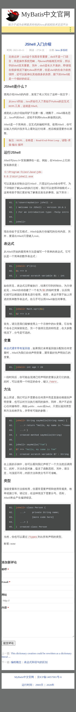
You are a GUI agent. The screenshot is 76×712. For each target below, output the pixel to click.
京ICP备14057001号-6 (49, 681)
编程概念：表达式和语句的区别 (29, 666)
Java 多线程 (61, 50)
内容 (4, 607)
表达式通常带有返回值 (17, 348)
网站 (4, 594)
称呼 (4, 569)
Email (5, 581)
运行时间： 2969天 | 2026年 (38, 689)
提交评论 (8, 647)
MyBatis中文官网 (45, 14)
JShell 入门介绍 (38, 44)
